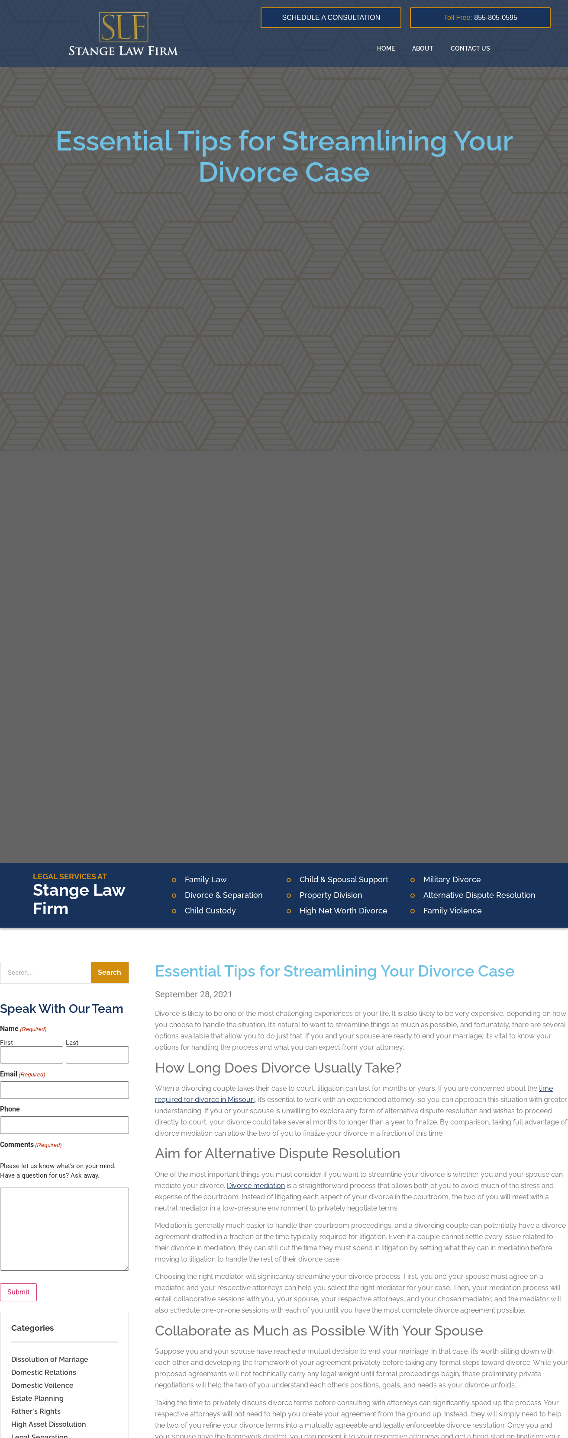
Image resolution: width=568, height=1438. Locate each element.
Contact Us (470, 48)
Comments (31, 1144)
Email (22, 1074)
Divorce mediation (256, 1186)
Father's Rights (36, 1411)
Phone (10, 1109)
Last (72, 1042)
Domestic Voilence (42, 1385)
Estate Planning (37, 1398)
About (422, 48)
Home (386, 48)
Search (109, 972)
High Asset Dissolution (48, 1424)
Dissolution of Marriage (49, 1359)
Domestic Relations (43, 1372)
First (6, 1042)
